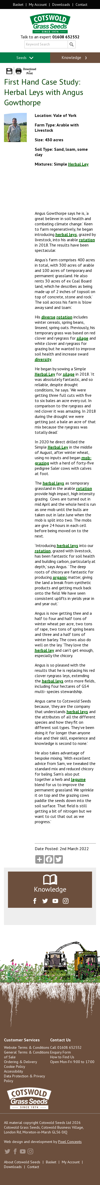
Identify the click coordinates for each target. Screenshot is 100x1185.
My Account (38, 4)
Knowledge (75, 57)
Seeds (25, 57)
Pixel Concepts (70, 1141)
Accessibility (13, 1071)
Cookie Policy (14, 1066)
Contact (81, 4)
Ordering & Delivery (20, 1061)
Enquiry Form (60, 1052)
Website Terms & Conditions (26, 1047)
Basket (18, 4)
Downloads (61, 4)
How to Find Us (62, 1057)
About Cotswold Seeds (22, 1162)
